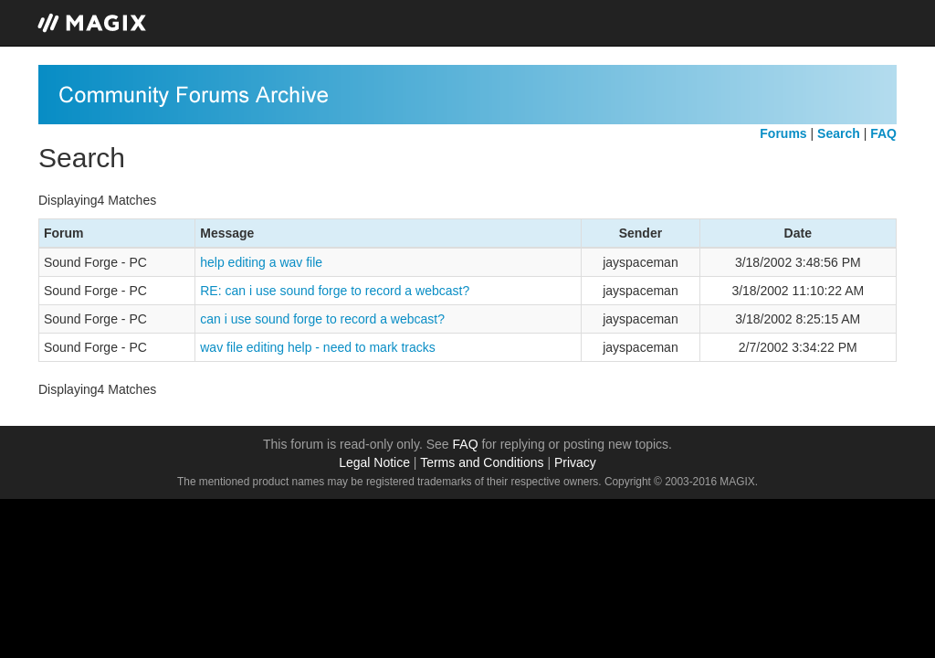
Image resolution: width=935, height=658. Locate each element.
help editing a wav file (261, 262)
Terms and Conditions (481, 462)
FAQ (465, 444)
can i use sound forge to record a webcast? (322, 319)
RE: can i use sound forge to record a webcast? (334, 290)
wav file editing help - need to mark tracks (318, 347)
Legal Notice (374, 462)
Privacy (575, 462)
